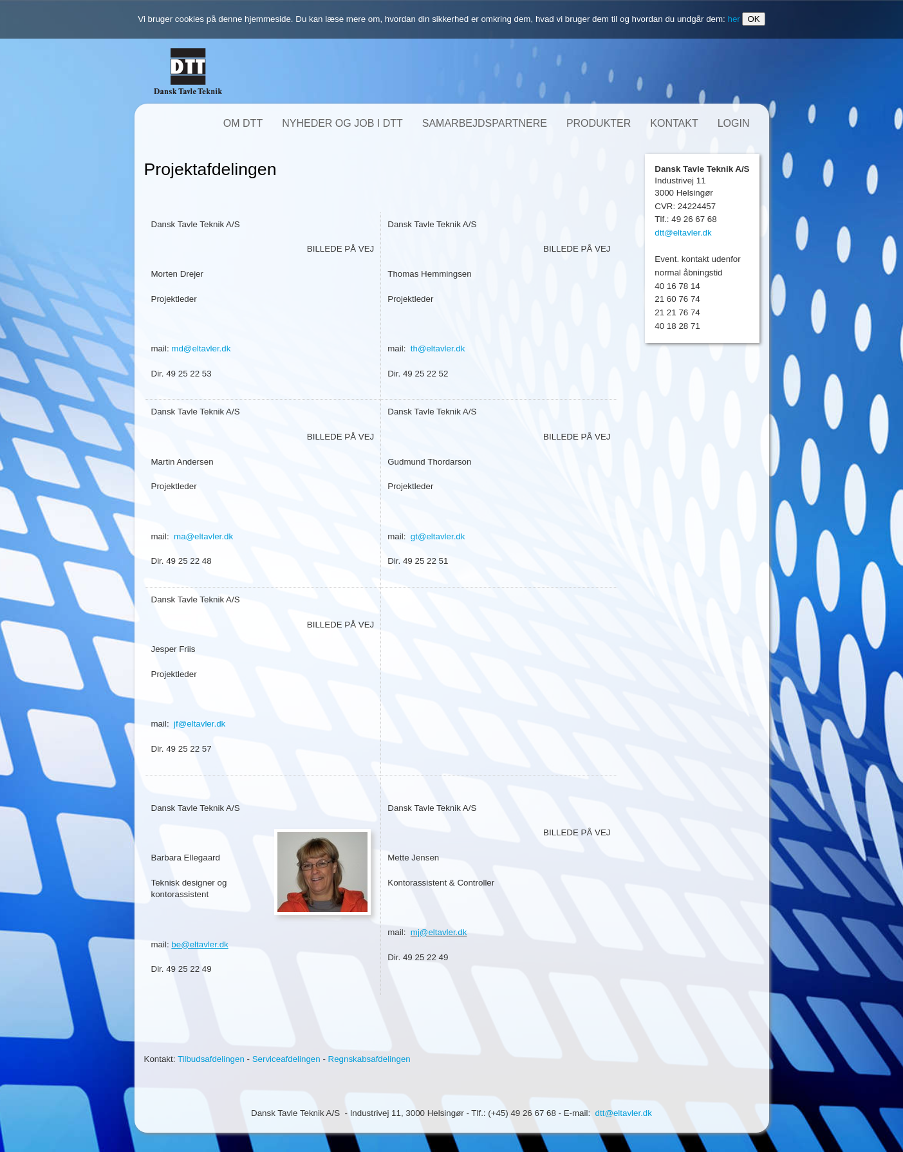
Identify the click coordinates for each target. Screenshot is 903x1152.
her (733, 19)
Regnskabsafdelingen (369, 1059)
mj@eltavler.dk (439, 932)
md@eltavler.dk (200, 348)
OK (753, 19)
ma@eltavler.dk (203, 536)
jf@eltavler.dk (199, 724)
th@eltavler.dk (438, 348)
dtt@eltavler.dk (683, 232)
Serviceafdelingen (286, 1059)
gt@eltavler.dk (438, 536)
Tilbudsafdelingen (211, 1059)
